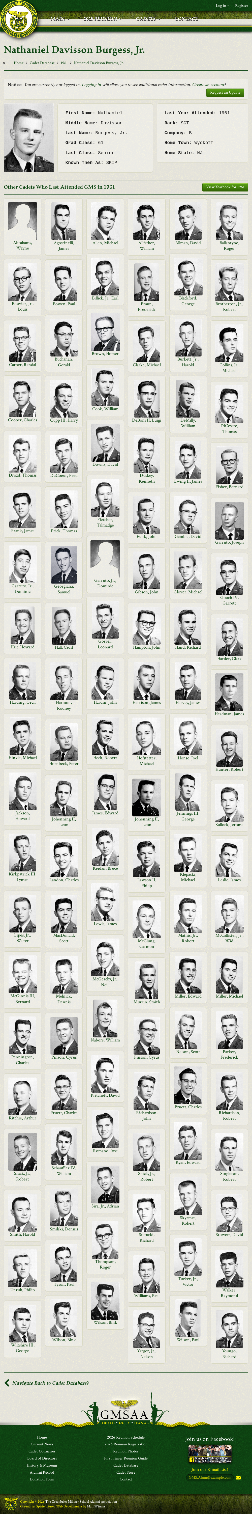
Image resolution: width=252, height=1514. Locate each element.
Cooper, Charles (22, 420)
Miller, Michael (229, 996)
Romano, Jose (105, 1151)
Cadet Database (42, 63)
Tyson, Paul (64, 1284)
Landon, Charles (64, 880)
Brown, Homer (105, 353)
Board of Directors (42, 1458)
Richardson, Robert (229, 1115)
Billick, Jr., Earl (105, 298)
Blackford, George (188, 301)
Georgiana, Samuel (64, 589)
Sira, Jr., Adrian (105, 1206)
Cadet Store (125, 1472)
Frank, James (22, 531)
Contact (126, 1479)
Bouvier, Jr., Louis (23, 306)
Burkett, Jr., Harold (188, 362)
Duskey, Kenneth (147, 478)
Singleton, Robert (229, 1176)
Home (19, 63)
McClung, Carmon (146, 943)
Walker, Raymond (229, 1293)
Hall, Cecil (64, 647)
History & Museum (42, 1465)
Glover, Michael (188, 592)
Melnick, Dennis (64, 999)
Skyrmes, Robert (188, 1220)
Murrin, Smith (147, 1002)
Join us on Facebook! (210, 1439)
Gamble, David (188, 536)
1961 (64, 63)
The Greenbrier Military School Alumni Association (81, 1502)
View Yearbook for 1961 (225, 187)
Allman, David (188, 243)
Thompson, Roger (105, 1264)
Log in (223, 5)
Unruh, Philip (22, 1290)
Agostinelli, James (64, 245)
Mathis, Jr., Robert (188, 938)
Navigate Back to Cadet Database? (46, 1383)
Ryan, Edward (188, 1162)
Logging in (91, 85)
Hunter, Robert (229, 769)
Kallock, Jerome (229, 825)
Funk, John (147, 536)
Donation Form (42, 1479)
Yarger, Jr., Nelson (146, 1353)
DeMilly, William (188, 423)
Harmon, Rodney (64, 705)
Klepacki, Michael (188, 877)
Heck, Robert (105, 758)
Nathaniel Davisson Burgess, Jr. (99, 63)
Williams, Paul (147, 1296)
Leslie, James (229, 880)
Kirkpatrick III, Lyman (22, 877)
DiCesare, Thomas (229, 428)
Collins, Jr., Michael (229, 367)
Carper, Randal (22, 365)
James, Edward (105, 813)
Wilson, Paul (188, 1340)
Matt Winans (96, 1506)
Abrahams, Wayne (22, 245)
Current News (42, 1444)
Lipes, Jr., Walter (22, 938)
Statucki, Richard (146, 1237)
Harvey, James (188, 702)
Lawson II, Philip (146, 882)
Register (241, 5)
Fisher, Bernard (229, 487)
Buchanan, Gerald (64, 362)
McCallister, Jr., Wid (229, 938)
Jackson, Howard (22, 815)
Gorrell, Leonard (105, 644)
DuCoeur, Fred (64, 475)
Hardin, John (105, 702)
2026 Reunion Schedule (126, 1437)
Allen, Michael (105, 243)
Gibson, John (147, 592)
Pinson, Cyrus (64, 1057)
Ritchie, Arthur (22, 1118)
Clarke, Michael (147, 365)
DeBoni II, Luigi (146, 420)
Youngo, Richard (229, 1353)
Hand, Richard (188, 647)
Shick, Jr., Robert (22, 1176)
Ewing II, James (188, 481)
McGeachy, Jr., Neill (105, 981)
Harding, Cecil (23, 702)
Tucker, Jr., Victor (188, 1281)
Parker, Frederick (229, 1054)
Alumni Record (42, 1472)
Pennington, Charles (22, 1059)
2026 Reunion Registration (126, 1444)
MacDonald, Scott (64, 938)
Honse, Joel (188, 758)
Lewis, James (105, 924)
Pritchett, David (105, 1095)
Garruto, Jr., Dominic (105, 583)
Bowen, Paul (64, 304)
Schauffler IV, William (64, 1170)
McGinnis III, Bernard (22, 998)
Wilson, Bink (105, 1322)
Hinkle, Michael (23, 758)
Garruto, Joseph (229, 542)
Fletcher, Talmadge (105, 522)
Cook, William (105, 409)
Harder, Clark (229, 659)
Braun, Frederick (146, 306)
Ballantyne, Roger (229, 245)
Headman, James (229, 714)
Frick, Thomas (64, 531)
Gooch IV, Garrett (229, 600)
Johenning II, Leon (64, 822)
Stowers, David (229, 1234)
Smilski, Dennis (64, 1229)
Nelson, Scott (188, 1052)
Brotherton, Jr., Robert (229, 306)
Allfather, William (146, 245)
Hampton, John (147, 647)
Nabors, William (105, 1040)
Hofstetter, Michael (146, 760)
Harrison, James (147, 702)
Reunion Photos (126, 1451)
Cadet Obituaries (41, 1451)
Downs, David (105, 464)
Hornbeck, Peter (64, 763)
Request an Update (225, 92)
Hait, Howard (23, 647)
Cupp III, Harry (64, 420)
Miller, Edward (188, 996)
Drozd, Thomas (23, 475)
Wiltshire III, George (23, 1348)
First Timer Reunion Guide (126, 1458)
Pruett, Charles (188, 1107)
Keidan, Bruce (105, 868)
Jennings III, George (188, 816)
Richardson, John (147, 1115)
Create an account (208, 85)
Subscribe (237, 1478)
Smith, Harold (22, 1234)
